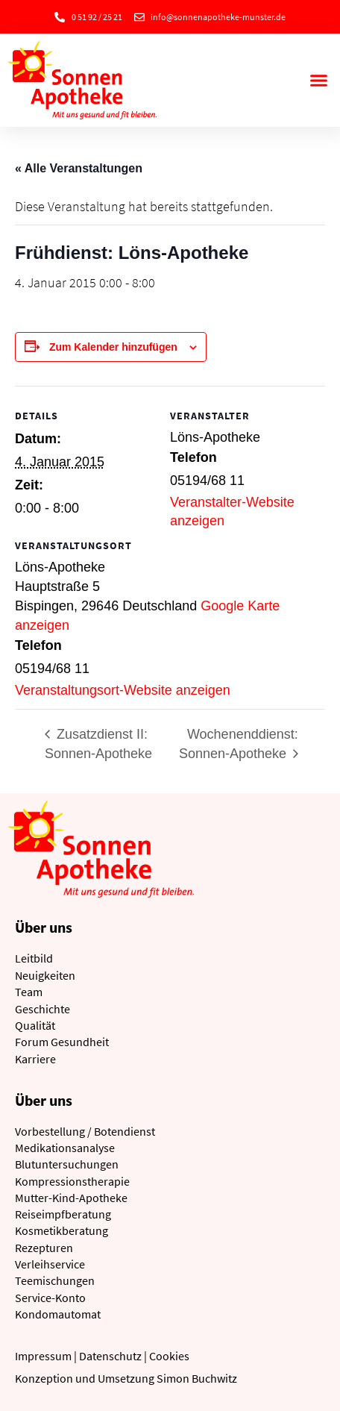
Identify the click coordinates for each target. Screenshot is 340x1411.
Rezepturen (44, 1247)
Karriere (35, 1058)
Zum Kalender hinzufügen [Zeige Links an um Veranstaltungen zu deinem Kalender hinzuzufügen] (113, 347)
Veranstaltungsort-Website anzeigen (122, 690)
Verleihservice (50, 1264)
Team (28, 991)
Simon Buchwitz (197, 1378)
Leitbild (34, 958)
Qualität (35, 1025)
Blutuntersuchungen (67, 1164)
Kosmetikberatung (61, 1230)
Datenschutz (110, 1355)
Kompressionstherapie (72, 1181)
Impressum (43, 1355)
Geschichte (42, 1008)
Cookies (169, 1355)
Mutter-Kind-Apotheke (71, 1197)
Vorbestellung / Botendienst (85, 1131)
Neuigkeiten (45, 975)
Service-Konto (50, 1297)
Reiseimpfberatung (63, 1214)
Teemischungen (55, 1280)
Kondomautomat (58, 1314)
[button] (318, 80)
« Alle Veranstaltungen (78, 168)
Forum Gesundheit (62, 1041)
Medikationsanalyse (65, 1147)
